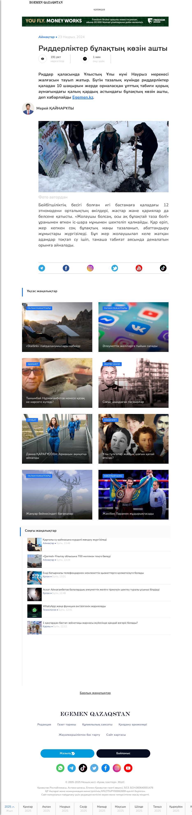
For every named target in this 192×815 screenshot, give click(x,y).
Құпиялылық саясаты (97, 724)
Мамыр (102, 809)
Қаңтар (28, 809)
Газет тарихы (66, 724)
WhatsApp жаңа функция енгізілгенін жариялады (74, 606)
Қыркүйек (176, 809)
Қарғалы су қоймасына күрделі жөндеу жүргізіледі (75, 540)
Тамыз (157, 809)
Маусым (120, 809)
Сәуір (83, 809)
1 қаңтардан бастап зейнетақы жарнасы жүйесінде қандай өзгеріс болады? (90, 623)
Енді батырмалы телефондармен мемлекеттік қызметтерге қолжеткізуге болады (93, 573)
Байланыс (123, 753)
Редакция (44, 724)
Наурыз (65, 809)
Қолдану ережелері (133, 724)
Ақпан (46, 809)
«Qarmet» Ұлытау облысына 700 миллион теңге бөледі (77, 556)
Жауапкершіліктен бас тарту (79, 735)
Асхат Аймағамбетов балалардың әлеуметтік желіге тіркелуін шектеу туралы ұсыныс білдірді (101, 589)
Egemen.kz (82, 97)
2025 (9, 809)
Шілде (139, 809)
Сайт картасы (116, 735)
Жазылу (67, 753)
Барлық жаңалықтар (95, 693)
